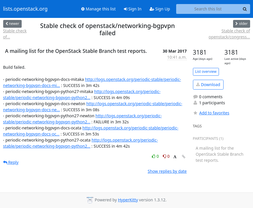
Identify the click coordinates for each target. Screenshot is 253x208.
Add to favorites (211, 113)
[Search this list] (208, 9)
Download (208, 84)
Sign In (133, 9)
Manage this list (98, 9)
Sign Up (160, 9)
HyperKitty (128, 200)
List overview (206, 71)
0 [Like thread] (156, 156)
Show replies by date (167, 171)
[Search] (245, 9)
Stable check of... (15, 34)
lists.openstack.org (25, 8)
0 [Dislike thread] (166, 156)
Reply (11, 162)
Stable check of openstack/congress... (229, 34)
